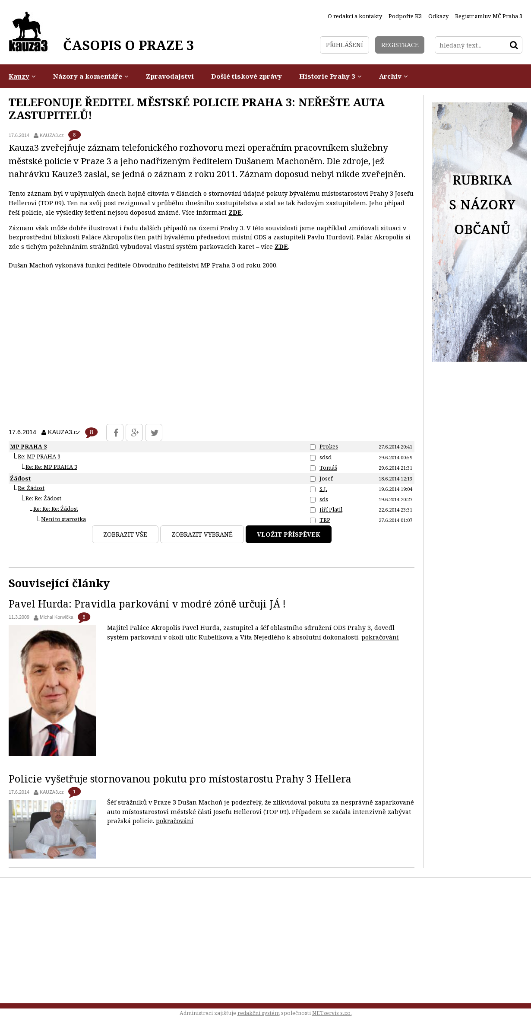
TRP (324, 520)
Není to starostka (63, 519)
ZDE (235, 212)
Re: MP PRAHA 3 (39, 456)
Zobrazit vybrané (202, 534)
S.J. (323, 489)
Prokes (328, 446)
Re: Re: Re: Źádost (55, 508)
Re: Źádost (31, 488)
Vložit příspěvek (288, 534)
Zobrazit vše (125, 534)
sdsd (325, 457)
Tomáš (328, 467)
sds (323, 499)
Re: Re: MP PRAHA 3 (51, 467)
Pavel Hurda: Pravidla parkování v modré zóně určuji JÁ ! (147, 604)
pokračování (380, 637)
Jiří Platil (330, 509)
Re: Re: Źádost (43, 498)
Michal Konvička (56, 617)
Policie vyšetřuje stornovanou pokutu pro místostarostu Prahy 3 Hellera (180, 779)
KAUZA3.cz (52, 135)
